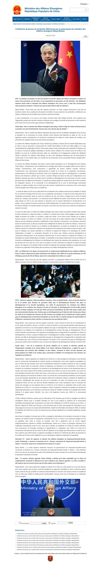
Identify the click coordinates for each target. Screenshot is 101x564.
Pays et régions (56, 19)
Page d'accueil (17, 19)
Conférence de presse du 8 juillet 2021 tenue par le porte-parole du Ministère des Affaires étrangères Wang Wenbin (47, 533)
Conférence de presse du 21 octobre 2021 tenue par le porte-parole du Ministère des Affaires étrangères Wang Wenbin (48, 538)
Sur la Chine (76, 19)
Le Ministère (26, 19)
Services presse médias (28, 24)
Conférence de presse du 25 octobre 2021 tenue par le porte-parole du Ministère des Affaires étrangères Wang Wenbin (48, 542)
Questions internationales (67, 19)
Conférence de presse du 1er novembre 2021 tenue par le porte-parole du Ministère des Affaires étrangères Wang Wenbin (49, 547)
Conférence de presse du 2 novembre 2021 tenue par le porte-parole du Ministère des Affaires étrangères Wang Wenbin (48, 549)
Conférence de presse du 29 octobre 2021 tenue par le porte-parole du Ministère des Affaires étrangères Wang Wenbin (48, 545)
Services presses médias (45, 19)
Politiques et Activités (35, 19)
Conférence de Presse (58, 24)
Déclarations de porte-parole (43, 24)
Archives (84, 19)
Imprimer (52, 523)
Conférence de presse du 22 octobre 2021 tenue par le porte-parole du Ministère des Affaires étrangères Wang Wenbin (48, 540)
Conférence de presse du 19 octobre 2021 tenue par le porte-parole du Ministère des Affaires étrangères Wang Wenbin (48, 536)
